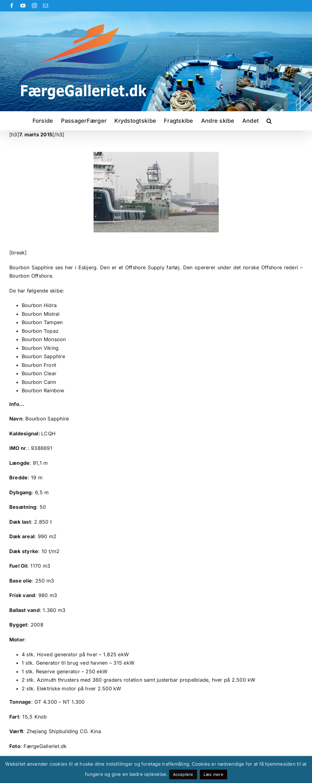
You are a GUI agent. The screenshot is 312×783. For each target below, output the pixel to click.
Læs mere (213, 774)
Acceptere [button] (183, 774)
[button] (269, 121)
